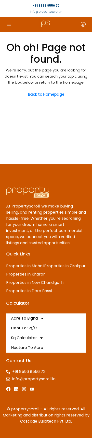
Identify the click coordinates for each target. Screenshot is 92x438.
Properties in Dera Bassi (29, 291)
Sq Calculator (27, 338)
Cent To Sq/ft (24, 328)
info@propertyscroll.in (46, 12)
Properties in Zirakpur (65, 266)
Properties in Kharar (25, 274)
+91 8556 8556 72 (46, 5)
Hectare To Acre (27, 347)
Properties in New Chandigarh (35, 282)
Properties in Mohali (25, 266)
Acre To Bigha (27, 318)
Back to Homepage (46, 94)
